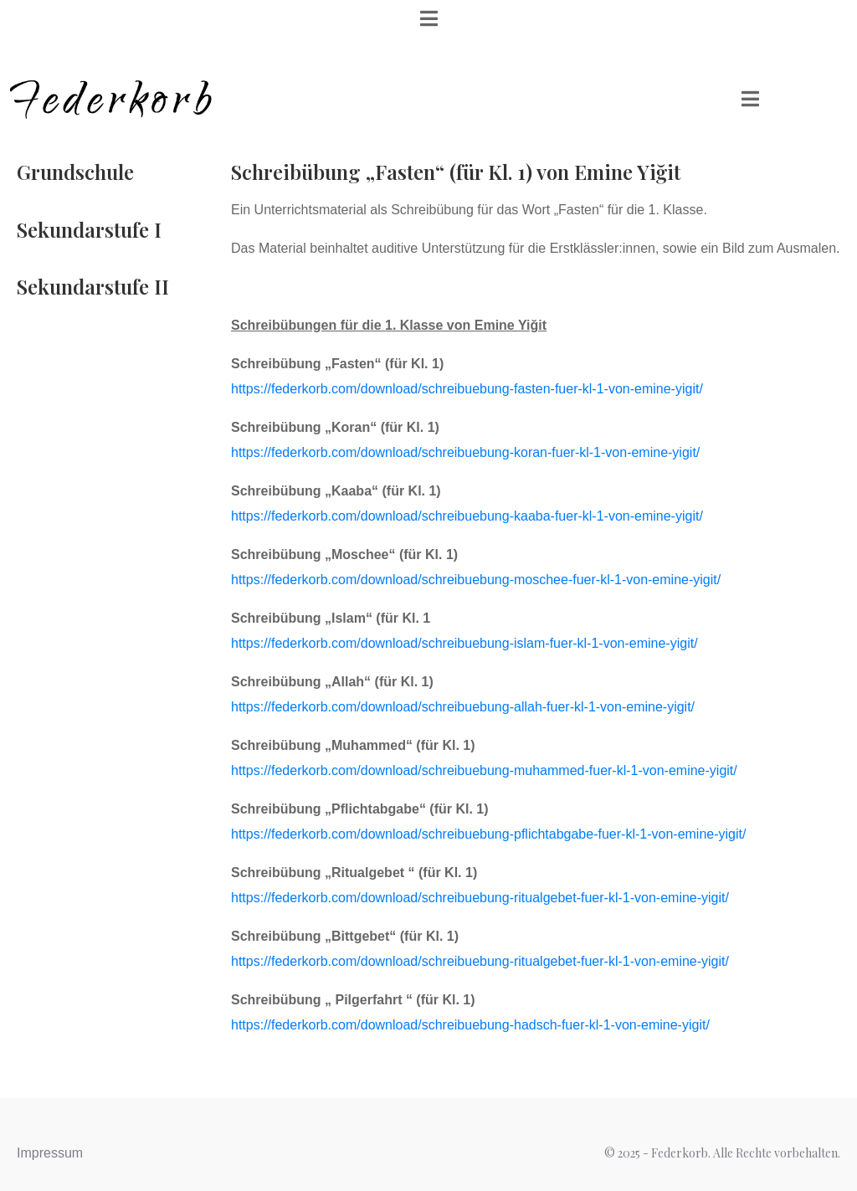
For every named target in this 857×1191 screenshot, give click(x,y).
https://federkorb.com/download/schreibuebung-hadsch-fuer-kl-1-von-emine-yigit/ (470, 1025)
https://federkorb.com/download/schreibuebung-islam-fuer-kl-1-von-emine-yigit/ (464, 643)
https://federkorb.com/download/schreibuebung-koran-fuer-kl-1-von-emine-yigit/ (465, 452)
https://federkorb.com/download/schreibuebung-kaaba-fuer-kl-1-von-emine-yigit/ (467, 516)
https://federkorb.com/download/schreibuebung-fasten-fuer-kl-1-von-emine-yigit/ (467, 389)
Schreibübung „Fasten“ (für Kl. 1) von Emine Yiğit (455, 171)
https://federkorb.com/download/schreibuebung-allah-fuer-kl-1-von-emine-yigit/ (463, 707)
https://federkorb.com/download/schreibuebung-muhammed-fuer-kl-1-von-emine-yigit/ (484, 770)
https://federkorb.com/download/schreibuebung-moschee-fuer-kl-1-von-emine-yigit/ (476, 579)
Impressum (50, 1153)
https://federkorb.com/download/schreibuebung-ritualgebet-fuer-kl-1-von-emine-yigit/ (481, 898)
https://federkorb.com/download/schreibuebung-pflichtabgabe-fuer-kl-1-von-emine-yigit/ (488, 834)
